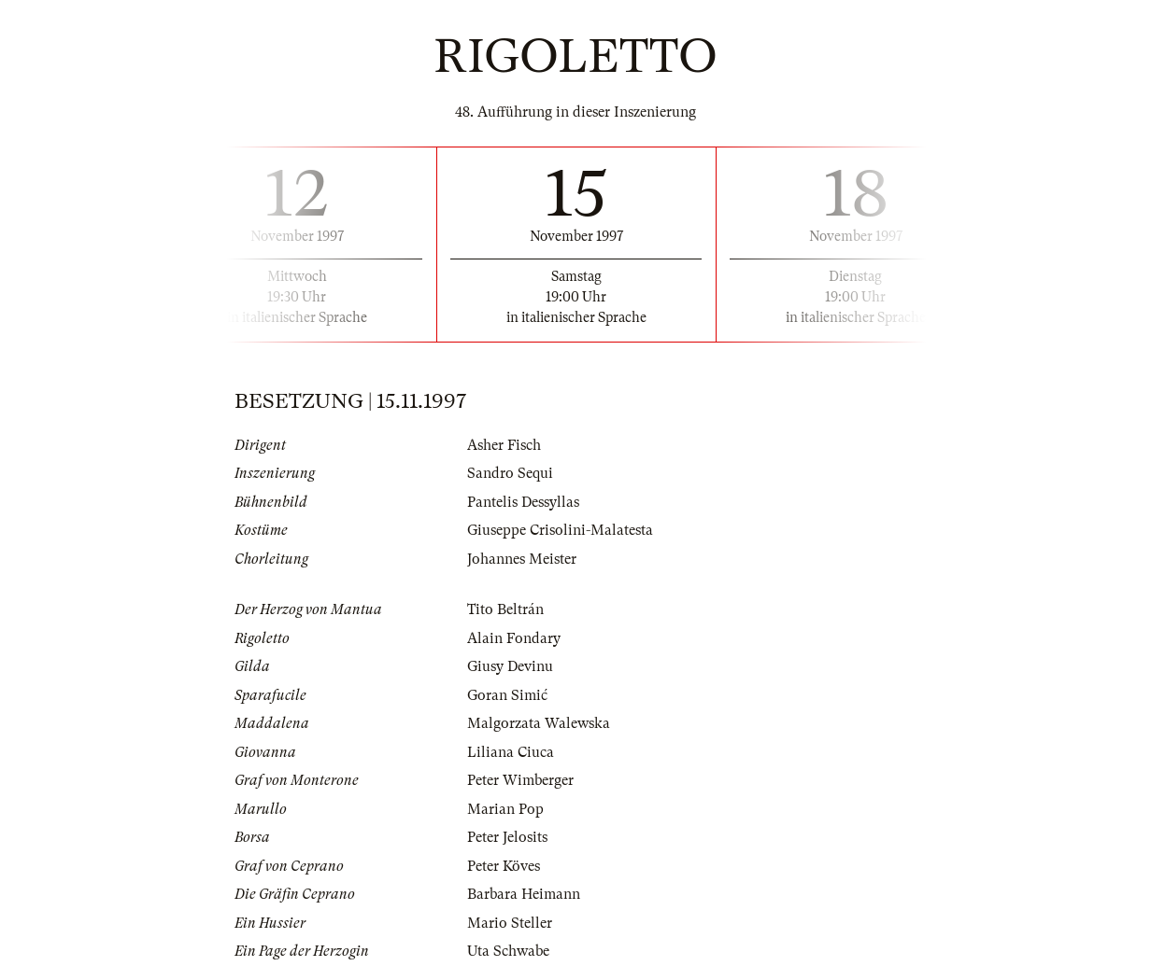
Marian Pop (505, 809)
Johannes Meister (521, 559)
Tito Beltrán (505, 609)
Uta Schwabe (508, 951)
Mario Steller (509, 923)
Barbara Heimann (523, 894)
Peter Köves (503, 866)
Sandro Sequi (510, 473)
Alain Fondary (514, 638)
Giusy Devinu (510, 666)
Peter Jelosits (507, 837)
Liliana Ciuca (510, 752)
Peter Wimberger (520, 780)
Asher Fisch (504, 445)
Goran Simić (507, 695)
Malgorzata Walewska (538, 723)
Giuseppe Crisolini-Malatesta (560, 530)
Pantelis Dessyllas (523, 502)
